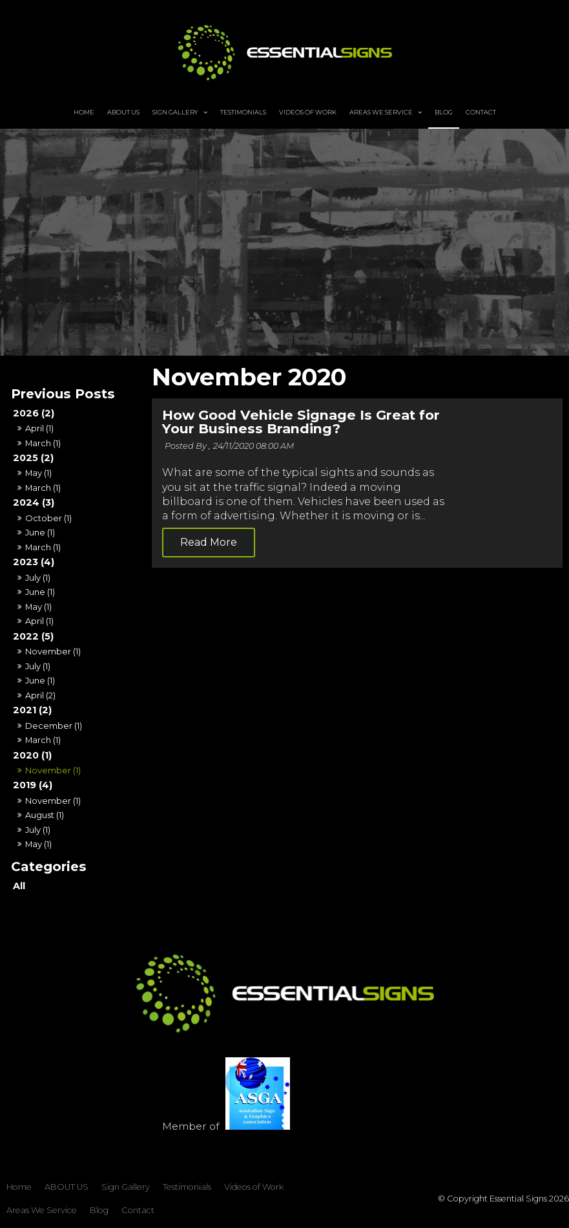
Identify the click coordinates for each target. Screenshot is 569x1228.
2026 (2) (33, 413)
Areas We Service (381, 105)
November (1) (53, 651)
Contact (481, 105)
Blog (444, 105)
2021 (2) (32, 710)
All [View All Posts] (19, 886)
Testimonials (243, 105)
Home (84, 105)
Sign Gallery (175, 105)
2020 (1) (32, 755)
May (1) (38, 473)
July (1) (37, 577)
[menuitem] (19, 1180)
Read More (337, 557)
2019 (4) (32, 785)
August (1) (44, 815)
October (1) (48, 518)
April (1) (39, 428)
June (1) (40, 532)
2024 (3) (33, 502)
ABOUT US (123, 105)
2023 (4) (33, 562)
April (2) (40, 695)
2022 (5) (33, 636)
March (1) (43, 443)
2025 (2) (33, 458)
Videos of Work (307, 105)
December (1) (53, 725)
